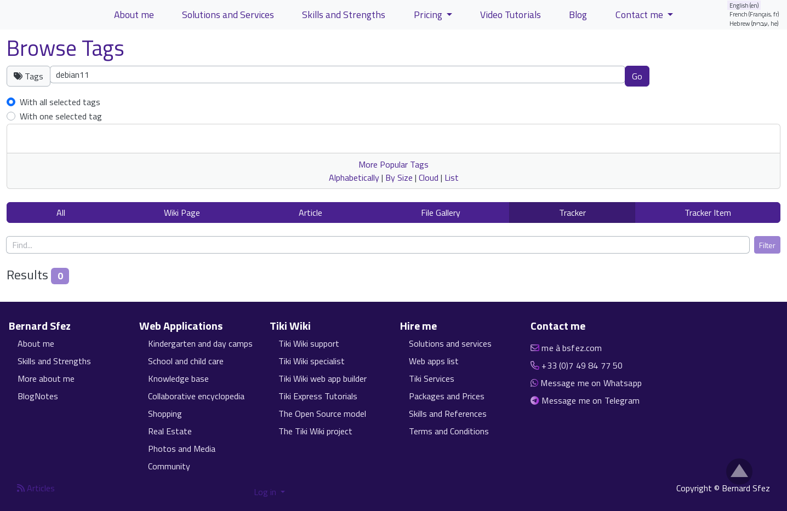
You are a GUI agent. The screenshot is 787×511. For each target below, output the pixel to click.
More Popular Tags (393, 164)
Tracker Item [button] (708, 212)
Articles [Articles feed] (36, 488)
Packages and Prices (446, 396)
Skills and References (448, 413)
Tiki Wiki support (308, 343)
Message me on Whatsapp (591, 382)
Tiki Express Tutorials (317, 396)
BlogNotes (38, 396)
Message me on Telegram (590, 400)
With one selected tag (61, 116)
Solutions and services (450, 343)
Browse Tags (65, 48)
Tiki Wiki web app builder (322, 378)
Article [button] (310, 212)
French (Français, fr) (754, 14)
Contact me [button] (640, 14)
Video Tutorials (510, 14)
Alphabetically (354, 177)
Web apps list (434, 361)
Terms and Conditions (449, 431)
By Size (399, 177)
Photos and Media (181, 448)
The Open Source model (322, 413)
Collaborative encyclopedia (196, 396)
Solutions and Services (228, 14)
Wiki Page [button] (182, 212)
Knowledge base (178, 378)
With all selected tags (60, 101)
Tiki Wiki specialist (311, 361)
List (451, 177)
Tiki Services (431, 378)
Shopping (165, 413)
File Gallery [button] (440, 212)
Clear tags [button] (687, 75)
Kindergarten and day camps (200, 343)
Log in (266, 491)
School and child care (186, 361)
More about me (46, 378)
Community (169, 466)
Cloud (428, 177)
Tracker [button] (572, 212)
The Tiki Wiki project (315, 431)
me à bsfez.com (571, 347)
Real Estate (170, 431)
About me (36, 343)
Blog (578, 14)
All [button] (60, 212)
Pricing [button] (429, 14)
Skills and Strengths (54, 361)
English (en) (744, 5)
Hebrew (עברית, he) (754, 23)
